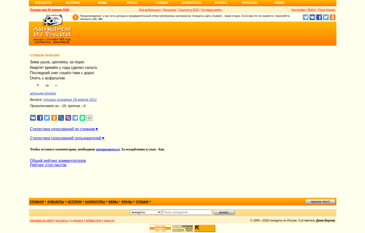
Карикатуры (191, 3)
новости (109, 220)
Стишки (161, 3)
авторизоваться (107, 149)
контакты (62, 220)
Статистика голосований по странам (62, 129)
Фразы (132, 3)
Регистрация (326, 10)
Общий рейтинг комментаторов (58, 161)
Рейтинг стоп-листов (48, 165)
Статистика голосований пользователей (65, 138)
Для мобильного (150, 10)
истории (75, 201)
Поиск (279, 3)
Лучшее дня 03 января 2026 (49, 10)
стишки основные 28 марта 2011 (70, 100)
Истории (73, 3)
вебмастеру (93, 220)
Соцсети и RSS (188, 10)
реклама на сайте (42, 220)
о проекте (76, 220)
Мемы (102, 3)
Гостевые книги (211, 10)
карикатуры (95, 201)
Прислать (250, 3)
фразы (127, 201)
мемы (113, 201)
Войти (312, 10)
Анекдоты (43, 3)
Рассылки (169, 10)
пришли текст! (320, 201)
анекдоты (55, 201)
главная (37, 201)
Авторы (221, 3)
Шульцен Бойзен (43, 93)
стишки (142, 201)
